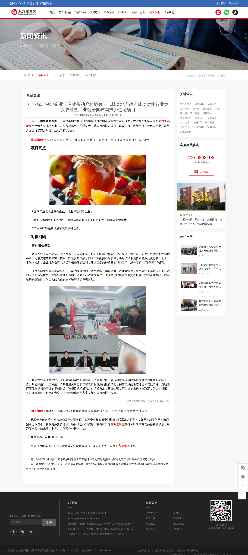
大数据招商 (186, 131)
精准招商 (80, 12)
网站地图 (175, 549)
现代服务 (194, 113)
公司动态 (59, 75)
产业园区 (123, 12)
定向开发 (211, 127)
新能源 (196, 108)
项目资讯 (221, 75)
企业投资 (211, 118)
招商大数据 (139, 12)
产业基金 (109, 12)
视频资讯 (75, 75)
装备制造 (207, 108)
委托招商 (199, 104)
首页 (52, 12)
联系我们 (169, 12)
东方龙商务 (65, 12)
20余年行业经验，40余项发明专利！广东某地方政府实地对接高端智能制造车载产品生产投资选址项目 (91, 455)
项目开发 (209, 122)
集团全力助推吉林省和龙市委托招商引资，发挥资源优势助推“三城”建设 (101, 138)
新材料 (183, 113)
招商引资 (211, 104)
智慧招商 (184, 127)
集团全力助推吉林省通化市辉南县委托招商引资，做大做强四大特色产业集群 (97, 408)
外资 (217, 108)
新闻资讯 (154, 12)
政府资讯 (28, 75)
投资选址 (95, 12)
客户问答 (91, 75)
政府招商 (184, 108)
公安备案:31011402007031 (93, 545)
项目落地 (207, 113)
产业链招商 (198, 127)
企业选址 (184, 122)
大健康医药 (186, 118)
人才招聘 (222, 3)
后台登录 (234, 3)
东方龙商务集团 (207, 75)
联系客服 (201, 172)
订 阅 (48, 516)
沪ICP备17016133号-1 (67, 545)
